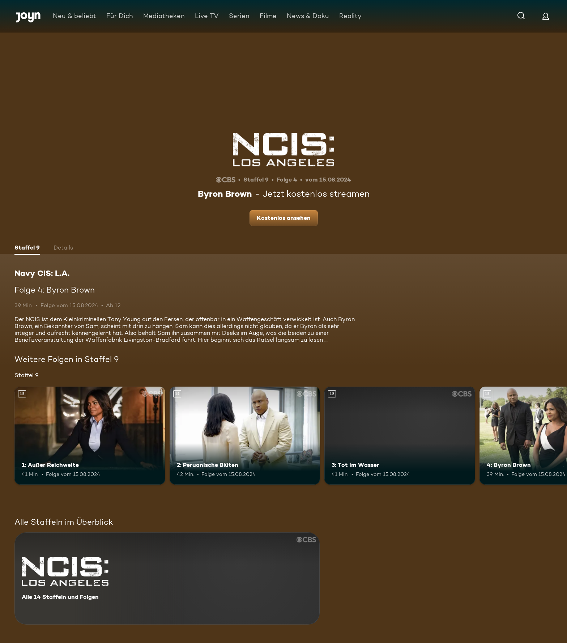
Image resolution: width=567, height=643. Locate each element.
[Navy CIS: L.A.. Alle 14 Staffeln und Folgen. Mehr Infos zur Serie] (167, 578)
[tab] (27, 248)
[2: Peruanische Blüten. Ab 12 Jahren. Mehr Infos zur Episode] (245, 436)
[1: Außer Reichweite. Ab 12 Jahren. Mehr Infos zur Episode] (89, 436)
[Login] (545, 16)
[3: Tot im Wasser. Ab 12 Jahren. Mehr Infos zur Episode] (399, 436)
